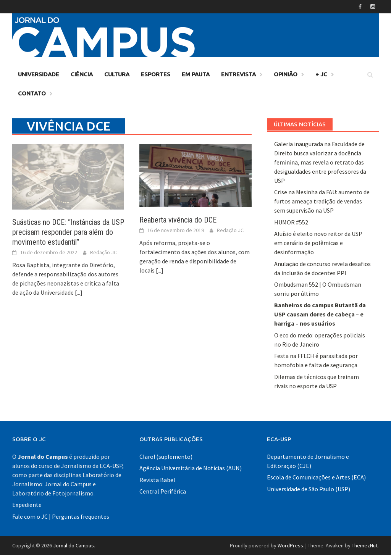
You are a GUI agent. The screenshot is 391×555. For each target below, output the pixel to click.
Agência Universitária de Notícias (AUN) (190, 468)
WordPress (290, 545)
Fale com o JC (30, 516)
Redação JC (103, 252)
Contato (32, 93)
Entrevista (238, 74)
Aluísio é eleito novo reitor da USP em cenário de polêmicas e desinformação (318, 243)
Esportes (155, 74)
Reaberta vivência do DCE (178, 219)
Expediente (27, 504)
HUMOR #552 (291, 222)
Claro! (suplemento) (165, 456)
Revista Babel (157, 480)
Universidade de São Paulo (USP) (308, 489)
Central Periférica (162, 491)
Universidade (38, 74)
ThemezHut (365, 545)
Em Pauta (196, 74)
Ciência (82, 74)
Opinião (285, 74)
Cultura (116, 74)
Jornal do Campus (73, 545)
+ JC (321, 74)
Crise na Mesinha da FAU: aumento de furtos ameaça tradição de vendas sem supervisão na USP (322, 201)
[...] (78, 292)
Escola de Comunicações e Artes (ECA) (316, 477)
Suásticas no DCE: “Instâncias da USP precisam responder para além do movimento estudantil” (68, 232)
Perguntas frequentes (80, 516)
